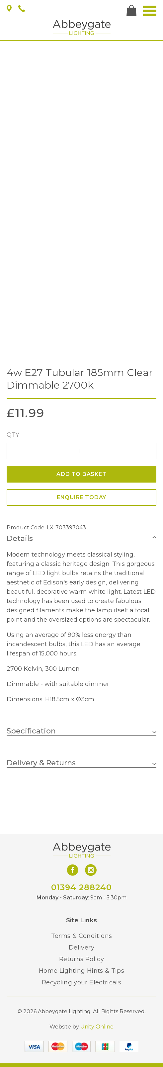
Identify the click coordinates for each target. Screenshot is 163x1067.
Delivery (81, 947)
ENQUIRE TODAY (81, 497)
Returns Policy (81, 959)
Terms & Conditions (81, 936)
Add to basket (81, 474)
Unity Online (97, 1027)
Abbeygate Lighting (82, 27)
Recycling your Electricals (81, 982)
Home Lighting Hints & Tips (81, 970)
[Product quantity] (81, 451)
